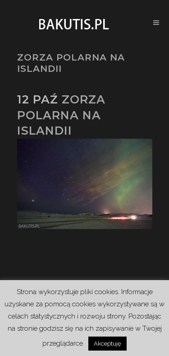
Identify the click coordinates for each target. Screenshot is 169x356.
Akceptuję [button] (107, 343)
